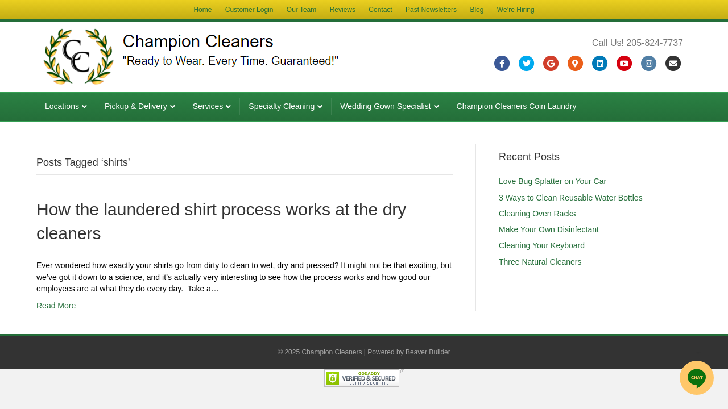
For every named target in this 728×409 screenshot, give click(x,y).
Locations (62, 106)
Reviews (342, 10)
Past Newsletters (431, 10)
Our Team (301, 10)
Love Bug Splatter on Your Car (552, 181)
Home (202, 10)
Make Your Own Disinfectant (549, 229)
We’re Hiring (516, 10)
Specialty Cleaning (282, 106)
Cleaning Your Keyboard (542, 245)
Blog (476, 10)
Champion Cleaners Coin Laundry (517, 106)
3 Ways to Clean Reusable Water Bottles (571, 197)
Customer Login (249, 10)
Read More (56, 305)
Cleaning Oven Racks (537, 213)
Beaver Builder (428, 352)
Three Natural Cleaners (540, 261)
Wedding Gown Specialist (385, 106)
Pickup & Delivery (136, 106)
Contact (380, 10)
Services (208, 106)
